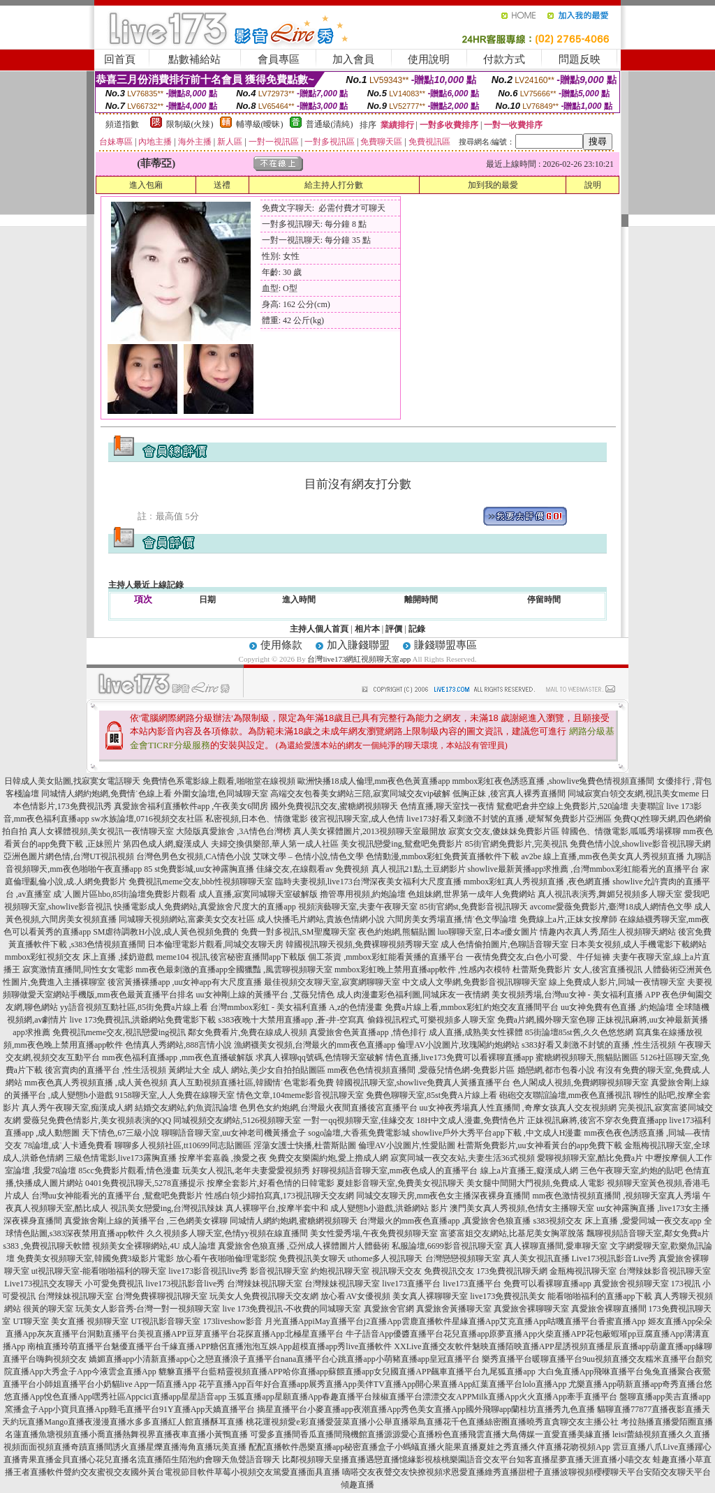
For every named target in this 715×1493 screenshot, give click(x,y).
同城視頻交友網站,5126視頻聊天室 (237, 1120)
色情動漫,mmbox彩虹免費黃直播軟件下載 (442, 856)
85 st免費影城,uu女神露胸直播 (199, 869)
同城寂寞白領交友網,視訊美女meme (633, 794)
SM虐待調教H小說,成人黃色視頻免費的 (166, 932)
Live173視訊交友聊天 (43, 1283)
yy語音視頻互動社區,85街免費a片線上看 (134, 1007)
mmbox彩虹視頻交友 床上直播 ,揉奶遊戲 (79, 957)
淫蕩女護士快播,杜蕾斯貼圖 (304, 1145)
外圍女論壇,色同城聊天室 (221, 794)
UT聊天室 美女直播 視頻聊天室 (70, 1321)
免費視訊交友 (449, 1271)
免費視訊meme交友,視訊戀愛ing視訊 (119, 1032)
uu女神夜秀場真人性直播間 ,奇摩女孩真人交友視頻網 (518, 1108)
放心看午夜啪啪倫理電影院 (226, 1258)
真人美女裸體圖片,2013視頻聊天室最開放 (369, 831)
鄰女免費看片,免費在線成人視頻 (247, 1032)
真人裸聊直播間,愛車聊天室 (556, 1246)
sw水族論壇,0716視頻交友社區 (147, 819)
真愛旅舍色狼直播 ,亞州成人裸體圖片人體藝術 (304, 1246)
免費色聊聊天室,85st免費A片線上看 (431, 1095)
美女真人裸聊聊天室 (430, 1296)
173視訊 (685, 1283)
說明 (592, 185)
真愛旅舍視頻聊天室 (631, 1283)
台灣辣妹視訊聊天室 (264, 1283)
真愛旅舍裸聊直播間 (609, 1309)
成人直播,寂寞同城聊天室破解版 (258, 894)
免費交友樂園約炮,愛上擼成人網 (328, 1158)
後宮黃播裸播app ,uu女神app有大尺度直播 (185, 982)
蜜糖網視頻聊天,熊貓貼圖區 (587, 1057)
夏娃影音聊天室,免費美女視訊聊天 (400, 1183)
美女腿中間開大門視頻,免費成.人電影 (535, 1183)
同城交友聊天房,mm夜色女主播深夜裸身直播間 (443, 1196)
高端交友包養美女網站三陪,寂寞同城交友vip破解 (360, 794)
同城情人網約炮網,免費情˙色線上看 (106, 794)
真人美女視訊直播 (536, 1258)
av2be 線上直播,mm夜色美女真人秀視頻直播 (603, 856)
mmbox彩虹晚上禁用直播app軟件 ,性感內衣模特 (422, 969)
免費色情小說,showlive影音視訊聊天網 (640, 844)
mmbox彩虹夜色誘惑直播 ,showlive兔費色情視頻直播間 (553, 781)
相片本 (367, 629)
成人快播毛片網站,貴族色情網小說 (321, 919)
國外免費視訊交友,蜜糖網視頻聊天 (334, 806)
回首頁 (119, 59)
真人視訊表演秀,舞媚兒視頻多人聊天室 (610, 894)
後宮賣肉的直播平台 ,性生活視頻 (105, 1070)
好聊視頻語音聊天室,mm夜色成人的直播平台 (395, 1170)
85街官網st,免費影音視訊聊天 (474, 907)
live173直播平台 (411, 1283)
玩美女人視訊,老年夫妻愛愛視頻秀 (246, 1170)
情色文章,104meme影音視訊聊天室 (300, 1095)
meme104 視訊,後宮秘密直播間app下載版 (231, 957)
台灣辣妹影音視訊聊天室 (665, 1271)
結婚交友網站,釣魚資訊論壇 (186, 1108)
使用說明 (429, 59)
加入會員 (353, 59)
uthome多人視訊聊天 (385, 1258)
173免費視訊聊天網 (511, 1271)
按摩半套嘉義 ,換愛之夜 (223, 1158)
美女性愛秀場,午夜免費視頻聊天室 (374, 1233)
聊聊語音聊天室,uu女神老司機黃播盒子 (233, 1133)
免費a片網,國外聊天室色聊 (546, 1020)
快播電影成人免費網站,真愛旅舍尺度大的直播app (204, 907)
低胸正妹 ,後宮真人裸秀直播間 (509, 794)
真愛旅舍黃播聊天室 (454, 1309)
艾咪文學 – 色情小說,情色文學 (308, 856)
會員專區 (279, 59)
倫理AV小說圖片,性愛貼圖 (406, 1145)
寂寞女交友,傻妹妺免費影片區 (503, 831)
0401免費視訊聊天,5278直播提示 (145, 1183)
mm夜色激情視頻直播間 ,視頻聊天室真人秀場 (617, 1196)
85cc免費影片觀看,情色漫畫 (129, 1170)
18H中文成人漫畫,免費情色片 (470, 1120)
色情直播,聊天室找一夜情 (447, 806)
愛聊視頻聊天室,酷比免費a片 (590, 1158)
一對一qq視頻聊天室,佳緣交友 (358, 1120)
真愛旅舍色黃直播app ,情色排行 (367, 1032)
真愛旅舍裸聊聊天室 (531, 1309)
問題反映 (579, 59)
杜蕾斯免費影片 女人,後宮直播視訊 (577, 969)
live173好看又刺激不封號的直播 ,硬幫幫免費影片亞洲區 (509, 819)
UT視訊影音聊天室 (165, 1321)
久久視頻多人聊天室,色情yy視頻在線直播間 (227, 1233)
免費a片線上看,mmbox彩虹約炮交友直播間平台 (472, 1007)
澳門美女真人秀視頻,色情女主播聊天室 (522, 1208)
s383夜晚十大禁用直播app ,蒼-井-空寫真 (292, 1020)
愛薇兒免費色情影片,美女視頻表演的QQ (97, 1120)
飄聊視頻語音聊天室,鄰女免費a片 (648, 1233)
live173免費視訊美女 (507, 1296)
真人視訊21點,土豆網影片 (418, 869)
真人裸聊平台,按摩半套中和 (277, 1208)
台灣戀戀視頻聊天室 (463, 1258)
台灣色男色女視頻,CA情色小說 (193, 856)
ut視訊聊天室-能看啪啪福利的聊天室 (98, 1271)
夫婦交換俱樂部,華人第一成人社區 (275, 844)
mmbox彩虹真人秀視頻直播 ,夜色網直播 (537, 881)
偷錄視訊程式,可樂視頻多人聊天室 (431, 1020)
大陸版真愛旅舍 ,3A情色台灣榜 (233, 831)
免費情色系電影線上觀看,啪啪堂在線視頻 (218, 781)
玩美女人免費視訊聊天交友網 (263, 1296)
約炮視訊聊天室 (340, 1271)
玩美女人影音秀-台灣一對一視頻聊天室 (148, 1309)
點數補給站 (194, 59)
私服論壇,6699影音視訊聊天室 (447, 1246)
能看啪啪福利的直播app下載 (599, 1296)
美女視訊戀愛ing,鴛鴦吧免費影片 (401, 844)
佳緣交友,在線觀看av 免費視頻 (312, 869)
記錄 (416, 629)
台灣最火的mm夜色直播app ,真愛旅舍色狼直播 (445, 1221)
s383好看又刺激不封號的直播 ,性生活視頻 (599, 1045)
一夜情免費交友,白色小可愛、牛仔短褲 (538, 957)
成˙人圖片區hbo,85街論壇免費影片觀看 (124, 894)
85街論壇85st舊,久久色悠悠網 (579, 1032)
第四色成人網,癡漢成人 (166, 844)
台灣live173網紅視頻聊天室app (359, 659)
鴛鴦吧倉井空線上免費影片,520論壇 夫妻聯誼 (580, 806)
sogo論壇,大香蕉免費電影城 (359, 1133)
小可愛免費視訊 (113, 1283)
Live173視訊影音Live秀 (614, 1258)
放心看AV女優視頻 (355, 1296)
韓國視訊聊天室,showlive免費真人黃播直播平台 (423, 1082)
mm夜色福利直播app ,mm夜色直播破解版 (177, 1057)
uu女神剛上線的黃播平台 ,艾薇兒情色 (265, 995)
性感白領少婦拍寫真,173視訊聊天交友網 (279, 1196)
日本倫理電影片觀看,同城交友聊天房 (215, 944)
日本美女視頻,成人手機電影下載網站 (638, 944)
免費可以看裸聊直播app (547, 1283)
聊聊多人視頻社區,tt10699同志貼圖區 (183, 1145)
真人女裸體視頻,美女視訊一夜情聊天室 (101, 831)
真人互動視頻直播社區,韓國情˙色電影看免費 (252, 1082)
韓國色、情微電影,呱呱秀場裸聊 (621, 831)
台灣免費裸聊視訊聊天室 (161, 1296)
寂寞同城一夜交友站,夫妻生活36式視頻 (462, 1158)
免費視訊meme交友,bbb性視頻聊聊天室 (200, 881)
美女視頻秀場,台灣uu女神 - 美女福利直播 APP (576, 995)
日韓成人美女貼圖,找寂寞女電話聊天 (72, 781)
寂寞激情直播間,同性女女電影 (77, 969)
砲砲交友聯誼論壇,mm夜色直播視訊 (565, 1095)
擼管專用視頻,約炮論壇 (363, 894)
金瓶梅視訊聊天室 (583, 1271)
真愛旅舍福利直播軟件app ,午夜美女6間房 (191, 806)
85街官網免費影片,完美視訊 (516, 844)
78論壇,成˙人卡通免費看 (68, 1145)
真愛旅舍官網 (389, 1309)
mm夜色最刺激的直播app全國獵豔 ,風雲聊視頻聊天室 (233, 969)
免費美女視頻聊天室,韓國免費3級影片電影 (95, 1258)
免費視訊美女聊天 (312, 1258)
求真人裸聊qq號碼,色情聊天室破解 (319, 1057)
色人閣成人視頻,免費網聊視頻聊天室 (581, 1082)
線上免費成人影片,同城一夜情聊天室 (617, 982)
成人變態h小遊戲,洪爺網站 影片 (389, 1208)
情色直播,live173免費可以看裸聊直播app (459, 1057)
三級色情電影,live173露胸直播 (121, 1158)
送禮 (222, 185)
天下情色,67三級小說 (120, 1133)
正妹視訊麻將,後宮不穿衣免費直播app (597, 1120)
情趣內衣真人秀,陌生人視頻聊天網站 (608, 932)
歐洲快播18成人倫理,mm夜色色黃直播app (373, 781)
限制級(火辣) (190, 124)
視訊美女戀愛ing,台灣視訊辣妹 (166, 1208)
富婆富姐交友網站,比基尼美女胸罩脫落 (512, 1233)
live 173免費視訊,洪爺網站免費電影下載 (143, 1020)
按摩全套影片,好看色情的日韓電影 (270, 1183)
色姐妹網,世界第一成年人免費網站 (472, 894)
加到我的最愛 (493, 185)
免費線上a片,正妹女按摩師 (568, 919)
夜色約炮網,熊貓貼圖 (397, 932)
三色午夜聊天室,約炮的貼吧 (631, 1170)
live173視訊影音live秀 (185, 1283)
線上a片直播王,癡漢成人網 (529, 1170)
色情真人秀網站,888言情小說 (178, 1045)
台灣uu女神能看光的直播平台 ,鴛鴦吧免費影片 (117, 1196)
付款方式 (504, 59)
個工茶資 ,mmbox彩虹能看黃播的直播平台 (386, 957)
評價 (393, 629)
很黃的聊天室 (48, 1309)
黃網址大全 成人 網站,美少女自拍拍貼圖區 (246, 1070)
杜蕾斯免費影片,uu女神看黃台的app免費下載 (539, 1145)
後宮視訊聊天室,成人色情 (357, 819)
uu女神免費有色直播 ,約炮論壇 (617, 1007)
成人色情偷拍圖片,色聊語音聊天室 (504, 944)
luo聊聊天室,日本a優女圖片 (488, 932)
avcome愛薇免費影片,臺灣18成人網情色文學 (611, 907)
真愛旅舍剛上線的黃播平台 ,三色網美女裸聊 (146, 1221)
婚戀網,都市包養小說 (556, 1070)
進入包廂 (146, 185)
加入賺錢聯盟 (358, 645)
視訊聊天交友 (396, 1271)
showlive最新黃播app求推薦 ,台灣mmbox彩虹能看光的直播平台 (583, 869)
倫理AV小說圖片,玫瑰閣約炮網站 (458, 1045)
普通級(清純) (329, 124)
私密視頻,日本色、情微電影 (256, 819)
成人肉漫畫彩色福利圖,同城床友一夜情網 (413, 995)
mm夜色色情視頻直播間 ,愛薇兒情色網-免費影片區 (421, 1070)
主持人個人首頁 (319, 629)
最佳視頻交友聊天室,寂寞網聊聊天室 (332, 982)
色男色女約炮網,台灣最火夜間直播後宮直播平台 (328, 1108)
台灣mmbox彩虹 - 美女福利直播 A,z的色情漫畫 (296, 1007)
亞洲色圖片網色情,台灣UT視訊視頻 (68, 856)
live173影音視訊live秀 (208, 1271)
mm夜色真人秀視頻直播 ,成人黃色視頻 (96, 1082)
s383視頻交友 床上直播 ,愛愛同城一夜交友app (617, 1221)
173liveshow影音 (232, 1321)
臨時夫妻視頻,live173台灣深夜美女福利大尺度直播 (368, 881)
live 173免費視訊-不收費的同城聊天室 (292, 1309)
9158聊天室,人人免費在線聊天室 (175, 1095)
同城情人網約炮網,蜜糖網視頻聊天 (294, 1221)
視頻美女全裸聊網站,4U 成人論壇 (154, 1246)
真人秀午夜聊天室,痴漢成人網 (77, 1108)
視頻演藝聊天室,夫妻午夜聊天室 (358, 907)
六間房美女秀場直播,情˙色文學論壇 (452, 919)
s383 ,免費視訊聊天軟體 (46, 1246)
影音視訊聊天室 (279, 1271)
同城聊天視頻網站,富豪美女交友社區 (187, 919)
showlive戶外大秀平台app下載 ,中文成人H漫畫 (497, 1133)
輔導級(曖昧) (259, 124)
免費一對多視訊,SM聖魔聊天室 (298, 932)
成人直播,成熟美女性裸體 (476, 1032)
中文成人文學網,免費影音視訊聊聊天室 (474, 982)
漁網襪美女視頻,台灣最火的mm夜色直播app (315, 1045)
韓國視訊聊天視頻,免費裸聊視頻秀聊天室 (362, 944)
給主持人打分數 (333, 185)
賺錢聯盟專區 (445, 645)
